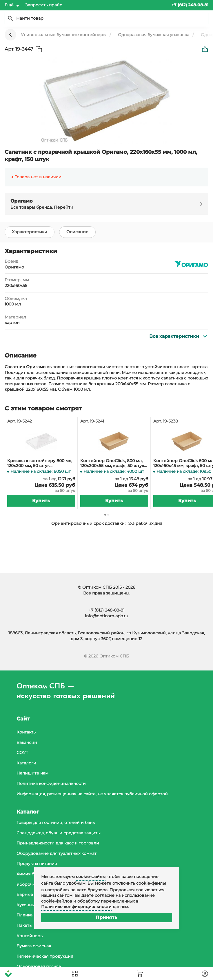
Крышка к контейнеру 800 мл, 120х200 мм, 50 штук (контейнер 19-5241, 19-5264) (39, 463)
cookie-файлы (90, 876)
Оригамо (14, 267)
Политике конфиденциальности (76, 906)
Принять (106, 917)
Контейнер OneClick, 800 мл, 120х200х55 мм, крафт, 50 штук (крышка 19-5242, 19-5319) (112, 463)
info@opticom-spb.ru (106, 615)
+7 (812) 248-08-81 (107, 610)
